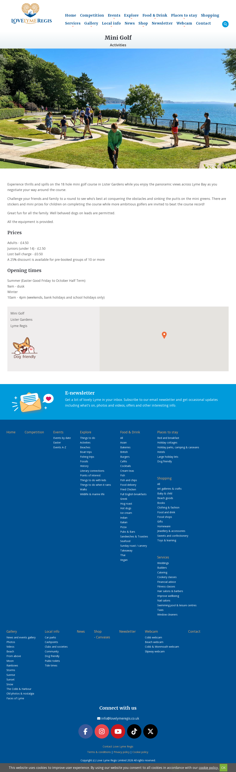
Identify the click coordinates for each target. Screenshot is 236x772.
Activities (85, 442)
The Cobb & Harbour (18, 689)
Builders (162, 567)
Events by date (62, 438)
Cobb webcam (153, 637)
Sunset (10, 679)
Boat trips (86, 452)
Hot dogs (125, 508)
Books (161, 503)
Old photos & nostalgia (20, 693)
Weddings (163, 563)
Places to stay (184, 16)
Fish (122, 475)
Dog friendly (164, 461)
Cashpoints (51, 642)
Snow (9, 684)
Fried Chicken (128, 489)
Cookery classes (167, 577)
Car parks (50, 637)
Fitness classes (166, 586)
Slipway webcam (155, 651)
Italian (123, 522)
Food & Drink (155, 16)
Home (70, 15)
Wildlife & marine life (92, 494)
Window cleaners (167, 614)
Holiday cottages (167, 442)
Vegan (124, 560)
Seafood (125, 541)
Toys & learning (166, 540)
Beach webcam (154, 642)
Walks (83, 489)
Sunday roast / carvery (133, 545)
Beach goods (165, 498)
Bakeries (125, 447)
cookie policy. (209, 767)
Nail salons (163, 600)
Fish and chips (128, 480)
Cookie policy (140, 752)
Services (73, 24)
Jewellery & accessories (171, 531)
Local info (111, 24)
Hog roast (126, 503)
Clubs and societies (56, 646)
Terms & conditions (99, 752)
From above (13, 656)
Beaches (85, 447)
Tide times (51, 665)
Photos (10, 642)
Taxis (160, 610)
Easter (57, 442)
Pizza (123, 527)
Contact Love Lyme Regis (118, 746)
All (121, 438)
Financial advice (166, 582)
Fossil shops (164, 517)
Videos (10, 646)
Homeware (164, 526)
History (84, 466)
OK (223, 767)
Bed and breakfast (168, 438)
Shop (143, 24)
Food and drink (166, 512)
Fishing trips (87, 456)
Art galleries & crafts (169, 488)
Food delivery (128, 484)
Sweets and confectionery (172, 535)
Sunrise (10, 675)
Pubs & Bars (127, 531)
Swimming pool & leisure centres (177, 605)
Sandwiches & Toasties (134, 536)
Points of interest (90, 475)
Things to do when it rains (95, 484)
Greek (123, 499)
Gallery (91, 24)
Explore (131, 16)
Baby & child (164, 493)
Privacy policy (122, 752)
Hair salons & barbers (170, 591)
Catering (162, 572)
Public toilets (52, 661)
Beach (10, 651)
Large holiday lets (167, 456)
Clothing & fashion (168, 507)
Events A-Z (59, 447)
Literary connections (92, 470)
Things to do (87, 438)
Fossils (84, 461)
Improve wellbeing (168, 596)
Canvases (103, 637)
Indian (123, 517)
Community (52, 651)
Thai (122, 555)
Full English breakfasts (133, 494)
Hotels (161, 452)
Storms (10, 670)
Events (114, 16)
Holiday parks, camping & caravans (178, 447)
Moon (10, 661)
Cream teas (127, 470)
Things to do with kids (93, 480)
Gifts (160, 521)
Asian (123, 442)
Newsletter (162, 23)
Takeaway (126, 550)
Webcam (184, 24)
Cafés (123, 461)
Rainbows (12, 665)
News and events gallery (21, 637)
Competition (92, 15)
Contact (203, 23)
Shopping (210, 16)
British (124, 452)
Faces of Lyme (15, 698)
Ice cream (126, 513)
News (130, 23)
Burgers (125, 456)
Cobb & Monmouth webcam (162, 646)
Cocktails (125, 466)
